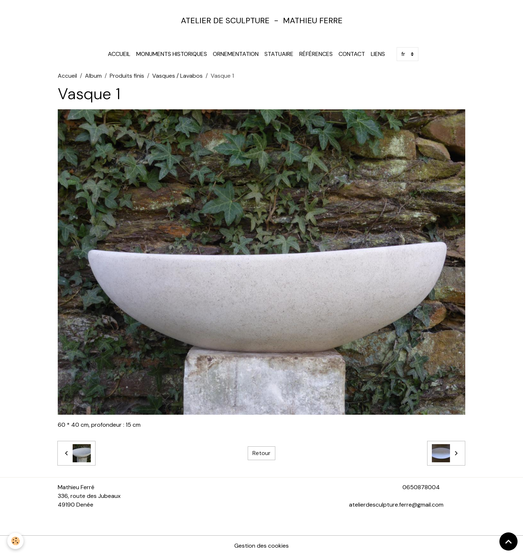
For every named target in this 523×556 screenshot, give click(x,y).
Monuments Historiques (171, 54)
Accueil (119, 54)
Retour (261, 453)
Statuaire (278, 54)
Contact (351, 54)
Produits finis (127, 76)
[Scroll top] (508, 541)
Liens (378, 54)
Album (93, 76)
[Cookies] (15, 541)
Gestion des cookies (261, 545)
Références (316, 54)
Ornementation (236, 54)
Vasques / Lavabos (177, 76)
